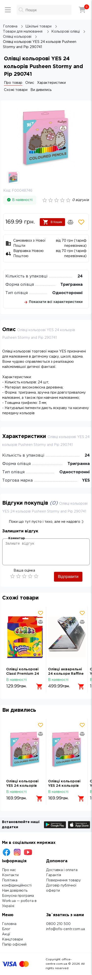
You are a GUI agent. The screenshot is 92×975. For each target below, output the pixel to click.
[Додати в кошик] (39, 686)
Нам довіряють (14, 890)
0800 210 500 (58, 924)
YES (86, 480)
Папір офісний (14, 944)
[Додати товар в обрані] (81, 222)
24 (80, 276)
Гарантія (53, 875)
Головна (9, 924)
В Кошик (52, 222)
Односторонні (67, 293)
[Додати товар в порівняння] (70, 222)
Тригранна (71, 285)
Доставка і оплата (62, 870)
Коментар (16, 538)
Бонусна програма (18, 895)
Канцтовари (12, 939)
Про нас (9, 870)
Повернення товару (63, 880)
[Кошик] (82, 10)
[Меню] (8, 10)
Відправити (68, 577)
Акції (6, 934)
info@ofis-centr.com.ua (65, 929)
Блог (6, 929)
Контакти (10, 875)
